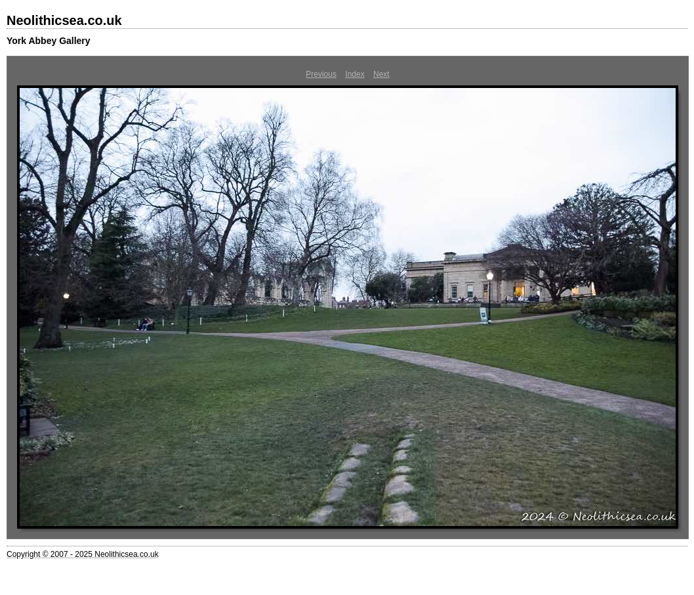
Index (354, 74)
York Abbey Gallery (49, 40)
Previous (321, 74)
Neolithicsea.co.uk (64, 20)
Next (381, 74)
